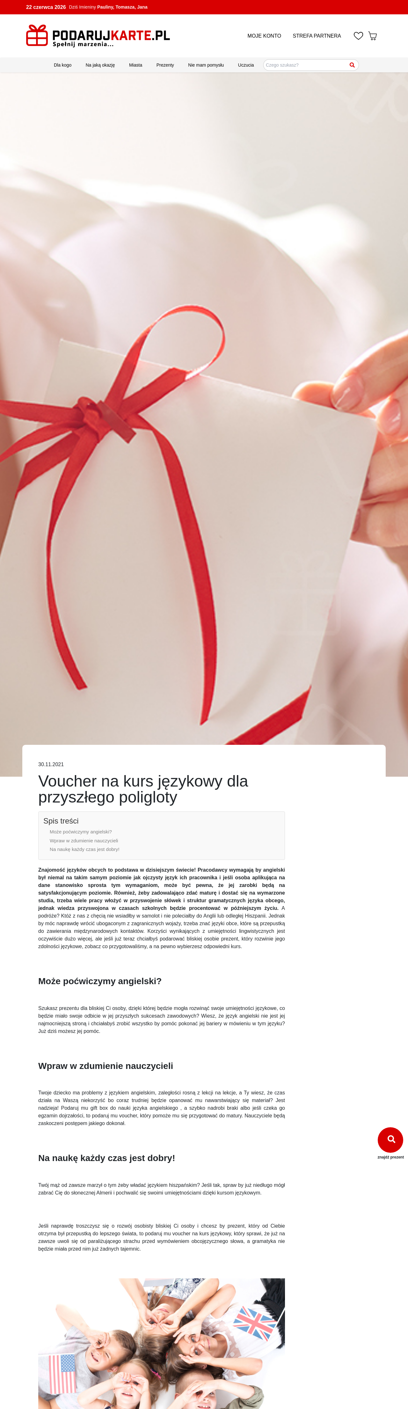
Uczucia (246, 65)
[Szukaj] (352, 65)
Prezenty (165, 65)
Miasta (135, 65)
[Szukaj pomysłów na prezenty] (311, 65)
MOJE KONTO (264, 36)
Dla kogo (62, 65)
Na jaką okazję (100, 65)
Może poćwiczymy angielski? (81, 831)
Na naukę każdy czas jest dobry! (85, 849)
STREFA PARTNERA (317, 36)
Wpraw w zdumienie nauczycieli (84, 840)
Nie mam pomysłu (206, 65)
